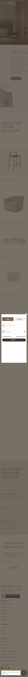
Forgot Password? (21, 336)
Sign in (13, 340)
